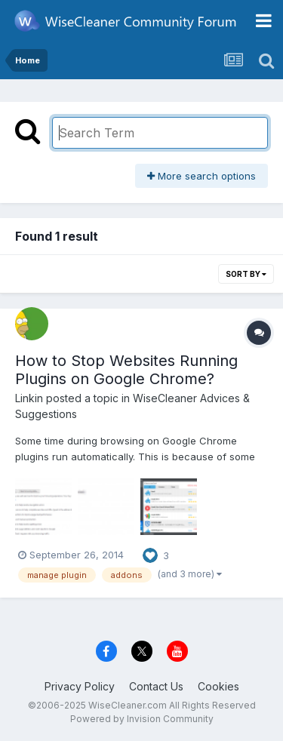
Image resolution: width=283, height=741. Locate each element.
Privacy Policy (80, 686)
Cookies (218, 686)
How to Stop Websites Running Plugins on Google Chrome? (126, 370)
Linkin (29, 398)
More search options (201, 176)
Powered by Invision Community (142, 718)
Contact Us (156, 686)
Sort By (246, 273)
